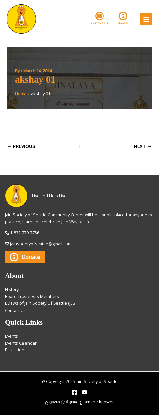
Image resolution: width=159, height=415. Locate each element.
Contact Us (99, 18)
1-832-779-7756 (24, 233)
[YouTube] (84, 392)
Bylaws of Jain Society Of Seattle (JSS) (40, 303)
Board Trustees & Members (32, 296)
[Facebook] (75, 392)
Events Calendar (21, 343)
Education (14, 350)
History (12, 289)
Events (11, 336)
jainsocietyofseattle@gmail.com (41, 244)
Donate (123, 18)
